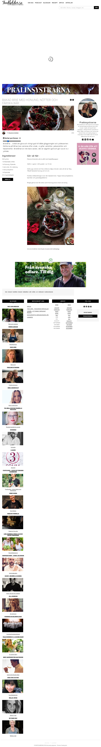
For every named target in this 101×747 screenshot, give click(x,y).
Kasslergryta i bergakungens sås (38, 315)
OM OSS (47, 741)
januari (56, 307)
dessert (20, 291)
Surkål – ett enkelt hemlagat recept (36, 311)
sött (30, 291)
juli (69, 319)
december (69, 328)
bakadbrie (26, 291)
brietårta (15, 291)
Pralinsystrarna (13, 132)
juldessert (41, 291)
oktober (69, 324)
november (69, 326)
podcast (38, 3)
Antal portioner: (13, 138)
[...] (76, 7)
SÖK (96, 7)
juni (69, 317)
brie (6, 291)
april (56, 313)
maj (57, 315)
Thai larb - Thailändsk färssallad (38, 309)
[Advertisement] (50, 24)
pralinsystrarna (48, 291)
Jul (37, 291)
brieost (10, 291)
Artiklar (69, 3)
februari (57, 309)
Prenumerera (88, 316)
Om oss (30, 3)
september (69, 322)
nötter (34, 291)
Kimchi (29, 306)
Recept (55, 3)
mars (56, 311)
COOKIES (53, 741)
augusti (69, 321)
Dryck (61, 3)
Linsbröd (30, 317)
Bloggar (46, 3)
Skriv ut (8, 179)
